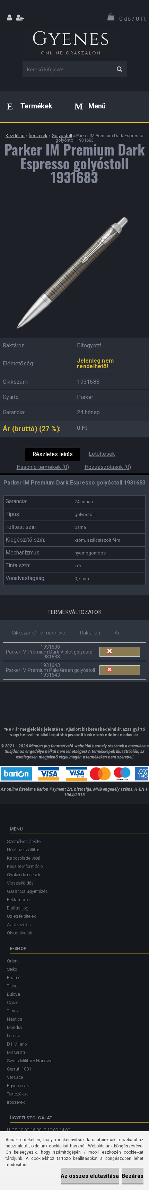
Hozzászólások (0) (108, 467)
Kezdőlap (15, 135)
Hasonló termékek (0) (43, 467)
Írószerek (38, 135)
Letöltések (102, 454)
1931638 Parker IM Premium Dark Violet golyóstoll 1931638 (50, 651)
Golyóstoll (62, 135)
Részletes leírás (53, 454)
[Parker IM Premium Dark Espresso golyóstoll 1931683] (74, 209)
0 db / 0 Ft (132, 18)
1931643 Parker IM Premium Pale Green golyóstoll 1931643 (50, 670)
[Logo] (70, 41)
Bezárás (132, 1176)
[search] (119, 69)
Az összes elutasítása (90, 1176)
